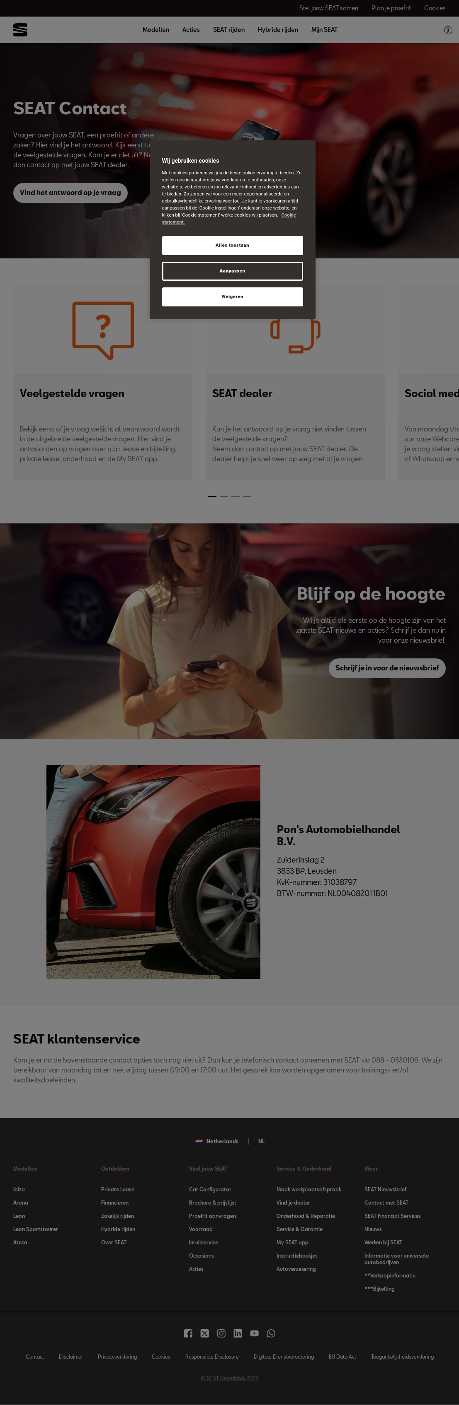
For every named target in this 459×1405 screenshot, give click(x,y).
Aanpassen (232, 271)
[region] (233, 229)
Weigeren (232, 296)
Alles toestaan (232, 245)
